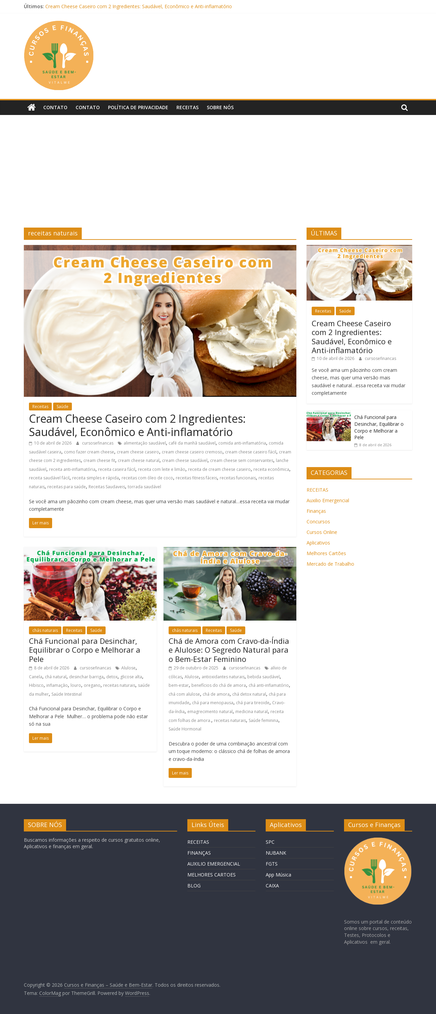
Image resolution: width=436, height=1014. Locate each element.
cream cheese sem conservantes (241, 460)
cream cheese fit (99, 460)
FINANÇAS (199, 852)
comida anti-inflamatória (242, 443)
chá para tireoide (252, 703)
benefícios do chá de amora (218, 685)
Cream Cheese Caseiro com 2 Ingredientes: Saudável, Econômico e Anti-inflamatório (138, 6)
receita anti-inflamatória (72, 469)
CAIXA (272, 885)
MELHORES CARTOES (211, 874)
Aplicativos (318, 542)
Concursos (318, 521)
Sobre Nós (220, 107)
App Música (278, 874)
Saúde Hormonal (185, 729)
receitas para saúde (66, 487)
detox (112, 676)
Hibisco (36, 685)
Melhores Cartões (326, 553)
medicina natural (251, 711)
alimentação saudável (145, 443)
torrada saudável (144, 487)
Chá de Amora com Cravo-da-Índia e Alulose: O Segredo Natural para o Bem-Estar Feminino (229, 650)
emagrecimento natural (210, 711)
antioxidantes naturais (223, 676)
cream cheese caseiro (138, 451)
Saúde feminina (263, 720)
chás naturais (45, 630)
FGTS (272, 863)
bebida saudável (263, 676)
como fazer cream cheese (89, 451)
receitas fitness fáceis (196, 478)
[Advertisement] (218, 176)
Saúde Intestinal (66, 694)
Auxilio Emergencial (328, 500)
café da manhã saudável (192, 443)
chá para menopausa (212, 703)
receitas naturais (119, 685)
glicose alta (131, 676)
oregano (92, 685)
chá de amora (216, 694)
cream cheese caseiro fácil (250, 451)
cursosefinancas (98, 443)
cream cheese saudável (184, 460)
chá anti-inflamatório (269, 685)
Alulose (128, 668)
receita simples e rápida (95, 478)
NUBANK (276, 852)
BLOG (194, 885)
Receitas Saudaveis (107, 487)
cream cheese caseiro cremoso (192, 451)
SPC (270, 841)
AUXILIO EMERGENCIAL (213, 863)
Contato (55, 107)
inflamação (57, 685)
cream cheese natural (138, 460)
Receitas (187, 107)
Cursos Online (322, 531)
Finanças (316, 510)
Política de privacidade (138, 107)
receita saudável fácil (49, 478)
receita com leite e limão (161, 469)
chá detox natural (249, 694)
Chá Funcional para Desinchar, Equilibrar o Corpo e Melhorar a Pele (84, 650)
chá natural (55, 676)
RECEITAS (317, 489)
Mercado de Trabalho (330, 563)
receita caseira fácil (116, 469)
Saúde (62, 406)
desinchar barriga (86, 676)
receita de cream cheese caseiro (219, 469)
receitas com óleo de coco (147, 478)
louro (76, 685)
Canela (35, 676)
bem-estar (179, 685)
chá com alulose (184, 694)
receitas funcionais (238, 478)
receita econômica (271, 469)
